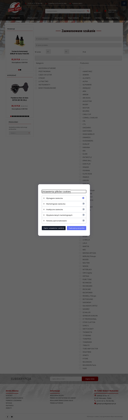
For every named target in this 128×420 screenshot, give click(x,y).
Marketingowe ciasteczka (55, 204)
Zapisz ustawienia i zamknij (53, 228)
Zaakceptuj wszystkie (77, 228)
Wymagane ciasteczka (54, 198)
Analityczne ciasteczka (54, 209)
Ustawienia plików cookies (55, 191)
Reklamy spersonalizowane (56, 221)
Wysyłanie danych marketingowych (59, 215)
